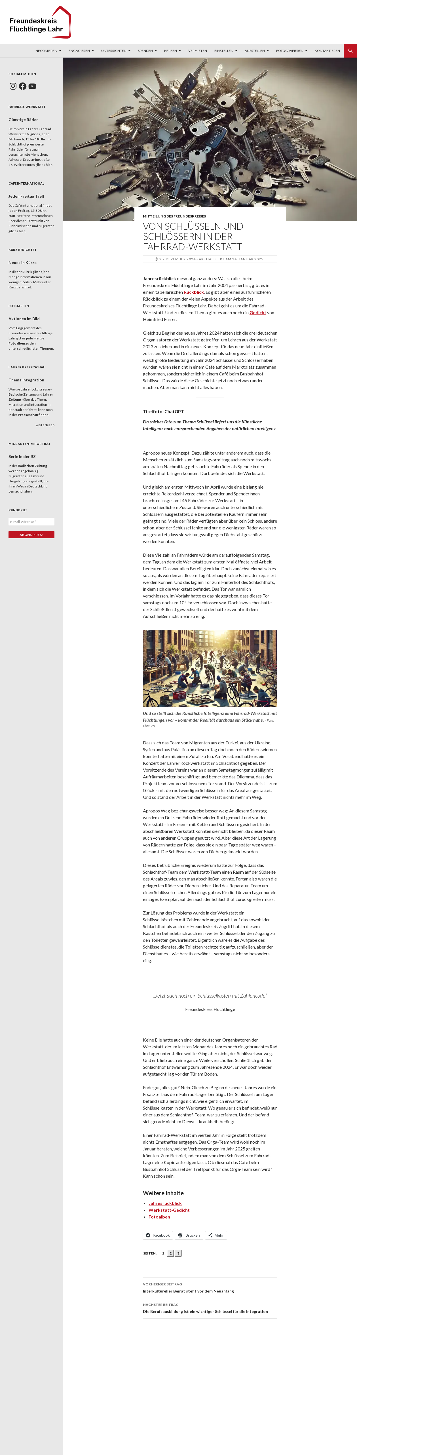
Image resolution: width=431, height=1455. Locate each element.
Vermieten (197, 50)
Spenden (145, 50)
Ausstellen (255, 50)
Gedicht (258, 312)
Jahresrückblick (165, 1203)
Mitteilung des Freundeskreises (174, 216)
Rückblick (194, 292)
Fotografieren (289, 50)
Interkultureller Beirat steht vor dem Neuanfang (210, 1287)
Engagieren (79, 50)
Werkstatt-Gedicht (169, 1210)
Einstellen (223, 50)
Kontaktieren (327, 50)
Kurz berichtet (20, 287)
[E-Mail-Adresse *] (31, 521)
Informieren (46, 50)
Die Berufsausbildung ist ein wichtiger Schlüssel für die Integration (210, 1307)
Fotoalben (159, 1216)
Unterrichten (113, 50)
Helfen (170, 50)
